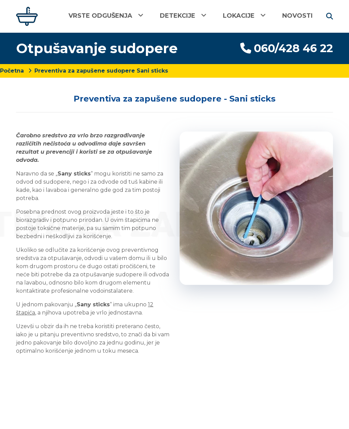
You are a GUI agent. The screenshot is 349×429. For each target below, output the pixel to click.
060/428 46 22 (286, 48)
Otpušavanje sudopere (97, 48)
